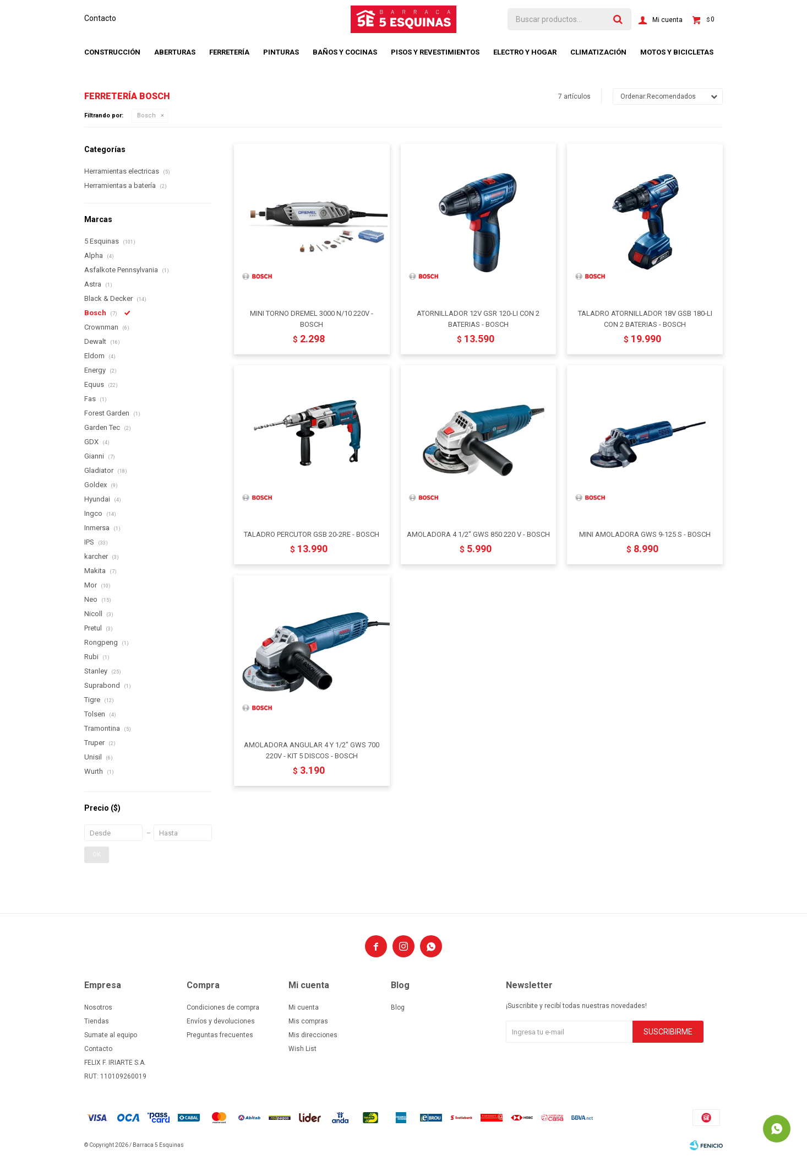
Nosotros (98, 1007)
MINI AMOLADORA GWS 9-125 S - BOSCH (645, 534)
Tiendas (96, 1021)
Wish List (302, 1049)
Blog (398, 1007)
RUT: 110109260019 (115, 1076)
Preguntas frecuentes (220, 1035)
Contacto (100, 18)
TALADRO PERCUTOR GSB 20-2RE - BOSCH (311, 534)
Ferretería (229, 52)
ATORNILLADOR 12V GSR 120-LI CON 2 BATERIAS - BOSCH (478, 318)
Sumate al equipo (110, 1035)
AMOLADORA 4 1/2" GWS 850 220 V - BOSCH (478, 534)
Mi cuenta (303, 1007)
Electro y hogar (525, 52)
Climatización (598, 52)
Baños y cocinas (345, 52)
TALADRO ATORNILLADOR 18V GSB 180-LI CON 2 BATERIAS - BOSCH (645, 318)
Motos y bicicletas (676, 52)
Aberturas (174, 52)
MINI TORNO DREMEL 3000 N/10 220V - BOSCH (311, 318)
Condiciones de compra (223, 1007)
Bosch (146, 115)
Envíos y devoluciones (221, 1021)
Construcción (112, 52)
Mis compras (308, 1021)
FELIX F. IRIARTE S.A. (115, 1062)
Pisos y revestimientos (435, 52)
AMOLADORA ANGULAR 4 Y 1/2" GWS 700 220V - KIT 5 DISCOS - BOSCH (311, 750)
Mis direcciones (312, 1035)
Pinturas (281, 52)
